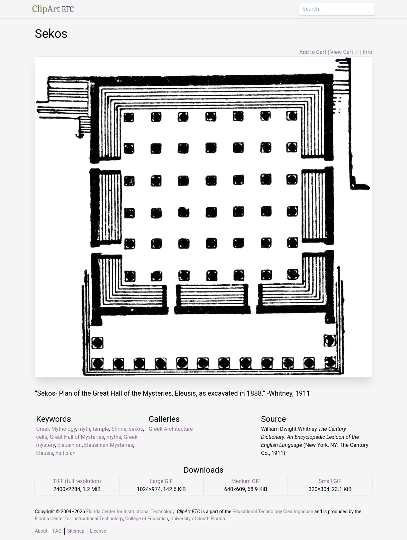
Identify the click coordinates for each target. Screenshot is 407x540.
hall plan (66, 453)
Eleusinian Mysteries (108, 445)
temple (101, 429)
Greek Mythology (56, 429)
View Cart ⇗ (344, 52)
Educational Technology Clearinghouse (273, 511)
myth (84, 429)
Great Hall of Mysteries (77, 437)
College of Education (146, 518)
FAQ (57, 531)
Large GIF (161, 481)
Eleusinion (69, 445)
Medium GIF (245, 481)
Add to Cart (312, 52)
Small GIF (330, 481)
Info (367, 52)
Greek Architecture (171, 429)
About (41, 531)
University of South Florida (197, 518)
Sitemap (75, 531)
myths (113, 437)
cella (41, 437)
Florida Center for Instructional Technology (130, 511)
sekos (136, 429)
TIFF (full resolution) (77, 481)
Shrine (119, 429)
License (98, 531)
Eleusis (44, 453)
